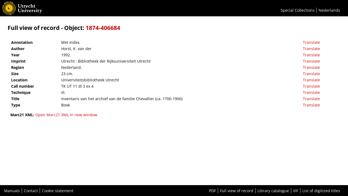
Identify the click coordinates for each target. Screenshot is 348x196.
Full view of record (236, 190)
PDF (212, 190)
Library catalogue (273, 190)
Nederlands (329, 10)
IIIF (295, 190)
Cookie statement (57, 190)
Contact (31, 190)
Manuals (12, 190)
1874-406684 (103, 28)
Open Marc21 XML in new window (66, 114)
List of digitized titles (321, 190)
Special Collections (298, 10)
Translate (311, 42)
